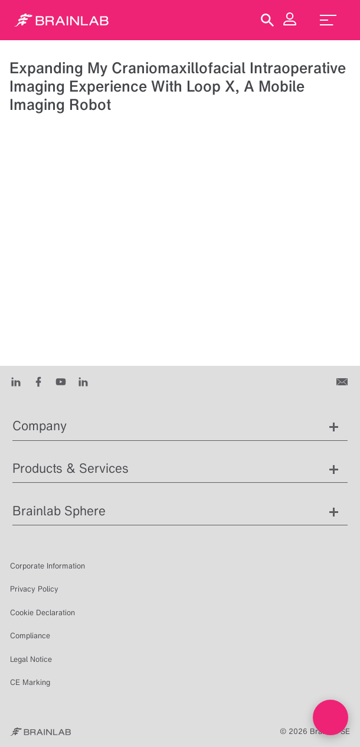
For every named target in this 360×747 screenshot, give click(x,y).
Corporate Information (47, 566)
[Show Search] (267, 20)
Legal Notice (31, 659)
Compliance (30, 636)
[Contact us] (343, 381)
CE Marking (30, 682)
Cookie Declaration (42, 613)
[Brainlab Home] (40, 732)
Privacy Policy (34, 589)
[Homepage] (61, 20)
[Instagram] (83, 381)
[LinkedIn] (16, 381)
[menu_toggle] (328, 20)
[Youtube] (61, 381)
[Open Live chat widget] (330, 717)
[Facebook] (38, 381)
